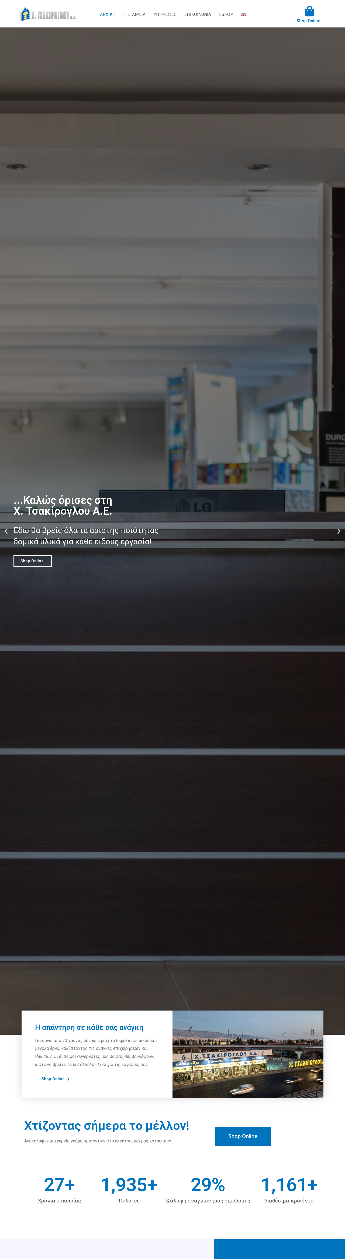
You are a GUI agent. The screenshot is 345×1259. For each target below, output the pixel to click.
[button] (6, 531)
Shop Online (32, 561)
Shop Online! (309, 20)
